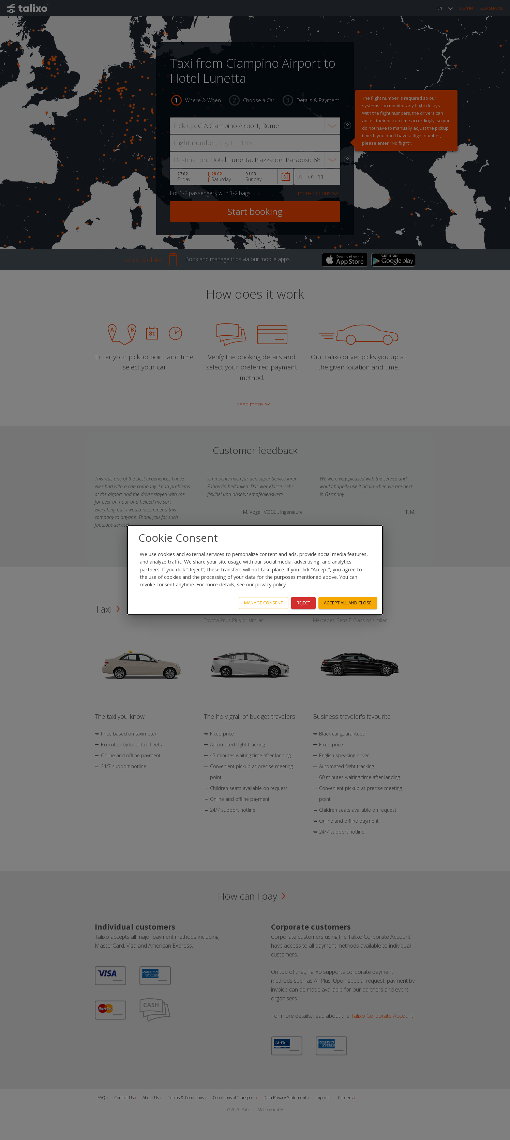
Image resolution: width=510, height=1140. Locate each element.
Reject (303, 603)
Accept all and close (348, 603)
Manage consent (263, 603)
